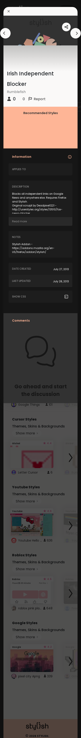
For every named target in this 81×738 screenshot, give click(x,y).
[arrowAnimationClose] (5, 33)
